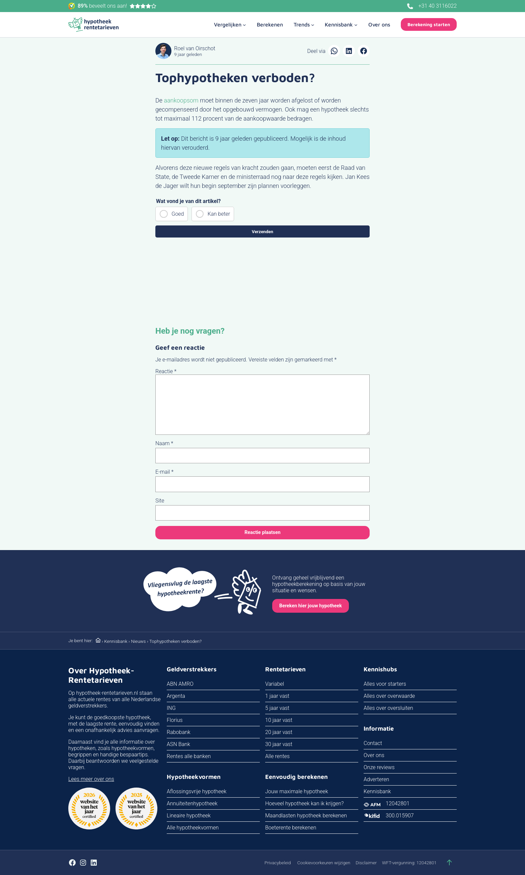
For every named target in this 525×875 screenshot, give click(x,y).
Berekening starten (428, 24)
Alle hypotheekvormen (193, 827)
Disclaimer (366, 862)
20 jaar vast (278, 732)
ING (171, 708)
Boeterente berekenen (290, 827)
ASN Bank (178, 744)
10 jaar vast (278, 720)
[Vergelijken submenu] (230, 24)
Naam (164, 443)
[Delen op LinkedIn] (349, 51)
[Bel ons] (410, 6)
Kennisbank (115, 641)
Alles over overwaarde (389, 696)
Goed (177, 214)
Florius (174, 720)
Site (159, 500)
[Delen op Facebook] (364, 51)
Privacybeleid (278, 862)
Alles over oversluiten (388, 708)
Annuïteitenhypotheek (192, 803)
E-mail (164, 472)
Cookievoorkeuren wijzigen (323, 862)
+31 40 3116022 (438, 6)
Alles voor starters (385, 684)
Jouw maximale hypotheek (296, 791)
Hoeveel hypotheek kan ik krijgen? (304, 803)
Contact (373, 743)
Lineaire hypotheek (189, 815)
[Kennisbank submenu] (341, 24)
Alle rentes (277, 756)
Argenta (176, 696)
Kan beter (219, 214)
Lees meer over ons (91, 779)
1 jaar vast (277, 696)
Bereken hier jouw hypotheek (310, 606)
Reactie (165, 371)
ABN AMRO (180, 684)
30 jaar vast (278, 744)
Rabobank (179, 732)
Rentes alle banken (189, 756)
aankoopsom (181, 100)
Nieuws (138, 641)
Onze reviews (379, 767)
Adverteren (376, 779)
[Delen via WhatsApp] (334, 51)
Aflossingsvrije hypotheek (196, 791)
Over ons (374, 755)
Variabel (274, 684)
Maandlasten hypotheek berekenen (306, 815)
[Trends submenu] (304, 24)
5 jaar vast (277, 708)
